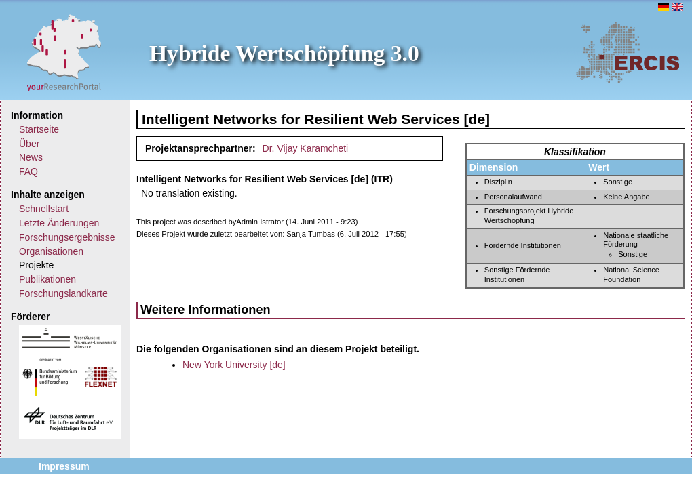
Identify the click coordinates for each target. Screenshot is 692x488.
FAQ (28, 171)
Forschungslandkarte (63, 293)
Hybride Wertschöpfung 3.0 (284, 53)
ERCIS (627, 52)
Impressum (64, 466)
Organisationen (51, 251)
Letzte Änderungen (59, 223)
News (31, 157)
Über (29, 143)
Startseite (39, 129)
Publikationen (47, 279)
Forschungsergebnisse (67, 237)
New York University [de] (234, 364)
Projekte (36, 265)
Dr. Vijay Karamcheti (306, 148)
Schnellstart (44, 208)
